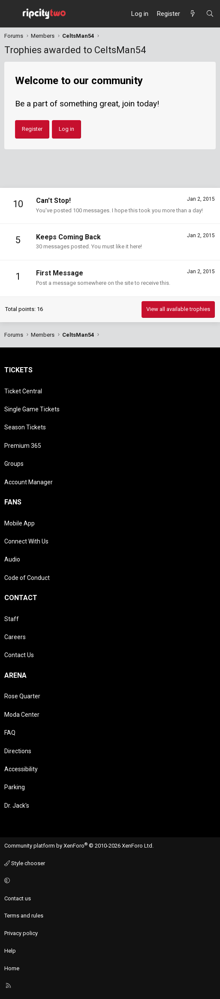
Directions (17, 751)
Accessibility (21, 769)
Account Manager (28, 482)
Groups (14, 463)
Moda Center (21, 714)
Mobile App (19, 523)
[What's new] (192, 13)
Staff (11, 619)
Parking (14, 787)
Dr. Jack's (16, 805)
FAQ (9, 732)
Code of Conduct (27, 577)
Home (11, 968)
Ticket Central (23, 391)
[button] (108, 881)
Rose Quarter (22, 696)
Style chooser (24, 863)
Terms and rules (23, 915)
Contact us (17, 898)
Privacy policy (21, 933)
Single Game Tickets (32, 409)
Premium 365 (22, 445)
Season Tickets (25, 427)
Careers (15, 637)
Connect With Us (26, 541)
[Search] (210, 13)
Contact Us (19, 655)
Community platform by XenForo (79, 845)
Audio (12, 559)
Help (10, 951)
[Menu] (11, 14)
